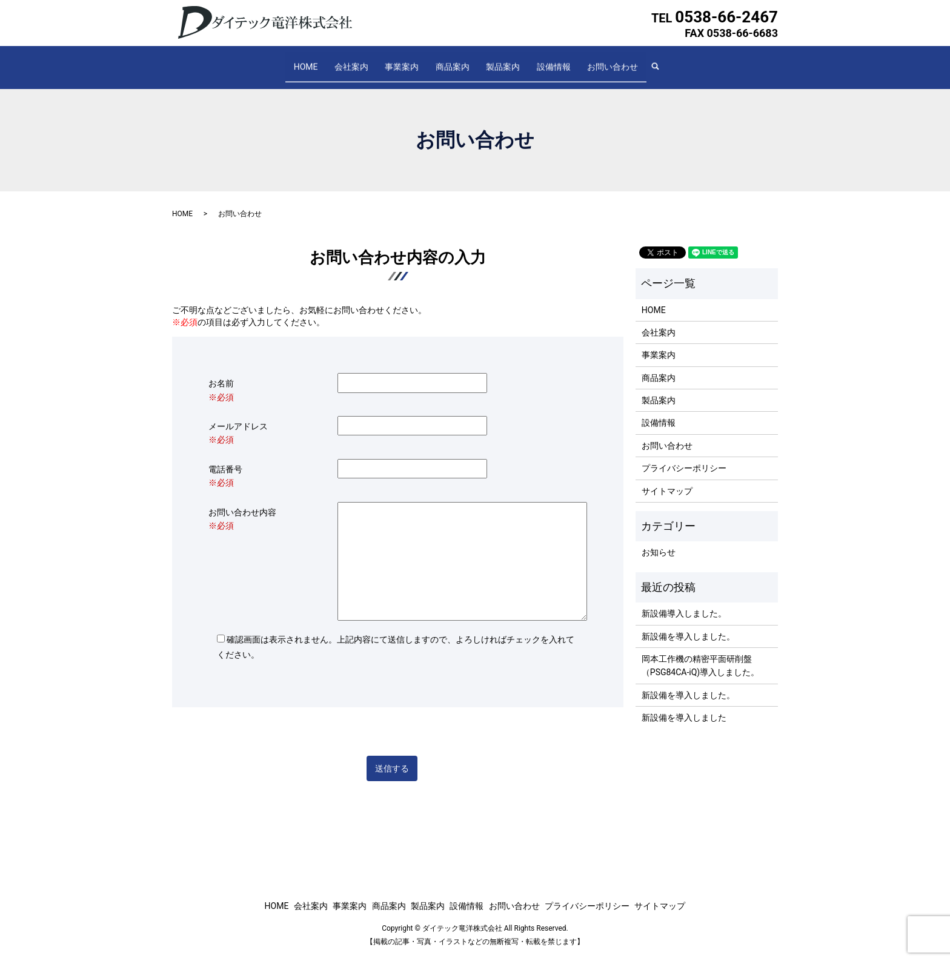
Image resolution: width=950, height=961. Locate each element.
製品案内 (495, 60)
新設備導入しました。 (684, 602)
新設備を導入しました (684, 706)
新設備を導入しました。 (688, 624)
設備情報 (537, 60)
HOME (330, 60)
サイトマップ (667, 479)
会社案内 (368, 60)
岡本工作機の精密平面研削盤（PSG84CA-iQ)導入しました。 (700, 653)
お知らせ (659, 541)
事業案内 (410, 60)
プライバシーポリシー (684, 456)
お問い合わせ (588, 60)
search (634, 61)
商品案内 (453, 60)
